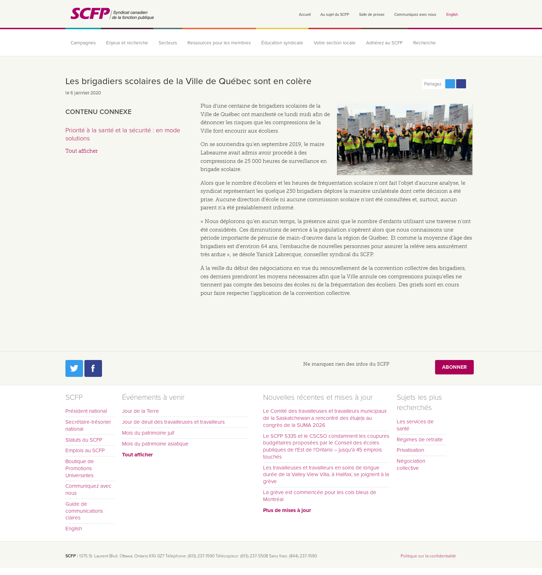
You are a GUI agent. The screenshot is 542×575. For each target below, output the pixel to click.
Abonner (454, 367)
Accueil (305, 14)
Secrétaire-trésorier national (88, 425)
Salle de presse (371, 14)
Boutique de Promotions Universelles (79, 468)
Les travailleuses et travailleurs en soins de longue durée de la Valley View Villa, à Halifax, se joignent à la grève (326, 475)
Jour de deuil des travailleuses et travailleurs (173, 422)
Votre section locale (335, 43)
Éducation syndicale (282, 43)
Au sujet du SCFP (334, 14)
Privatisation (410, 450)
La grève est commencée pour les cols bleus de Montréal (319, 496)
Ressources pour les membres (219, 43)
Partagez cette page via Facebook (461, 83)
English (452, 14)
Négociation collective (411, 464)
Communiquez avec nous (415, 14)
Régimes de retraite (420, 439)
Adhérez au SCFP (384, 43)
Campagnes (83, 43)
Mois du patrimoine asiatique (155, 444)
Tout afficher (81, 151)
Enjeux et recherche (127, 43)
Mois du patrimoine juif (148, 433)
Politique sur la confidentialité (428, 556)
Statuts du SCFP (83, 440)
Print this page (472, 83)
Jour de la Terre (140, 411)
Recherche (424, 43)
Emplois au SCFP (85, 450)
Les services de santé (415, 425)
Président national (86, 411)
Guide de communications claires (84, 511)
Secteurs (168, 43)
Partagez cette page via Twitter (450, 83)
